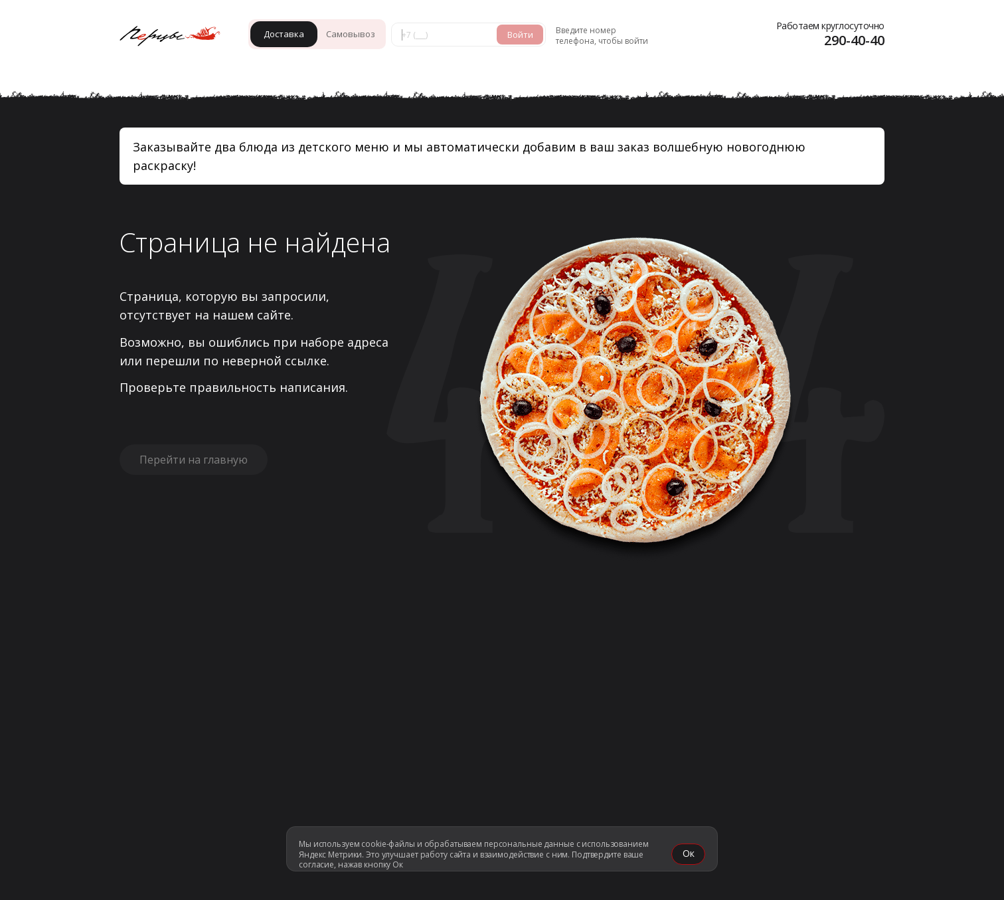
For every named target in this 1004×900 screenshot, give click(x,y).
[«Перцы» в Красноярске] (176, 37)
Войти (520, 35)
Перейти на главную (193, 459)
